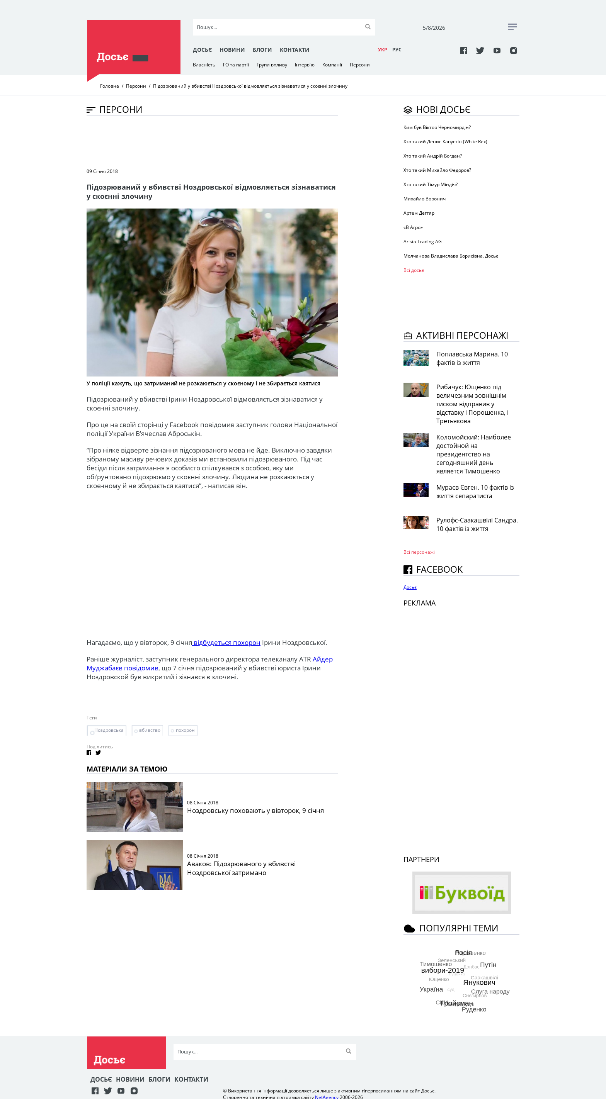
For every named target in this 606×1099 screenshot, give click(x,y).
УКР (382, 49)
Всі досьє (413, 270)
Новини (232, 49)
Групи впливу (272, 64)
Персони (360, 64)
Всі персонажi (419, 552)
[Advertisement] (227, 141)
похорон (185, 730)
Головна (109, 86)
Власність (204, 64)
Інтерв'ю (305, 64)
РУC (397, 49)
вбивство (149, 730)
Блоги (262, 49)
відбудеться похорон (226, 642)
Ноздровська (109, 730)
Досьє (202, 49)
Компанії (332, 64)
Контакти (295, 49)
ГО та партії (236, 64)
